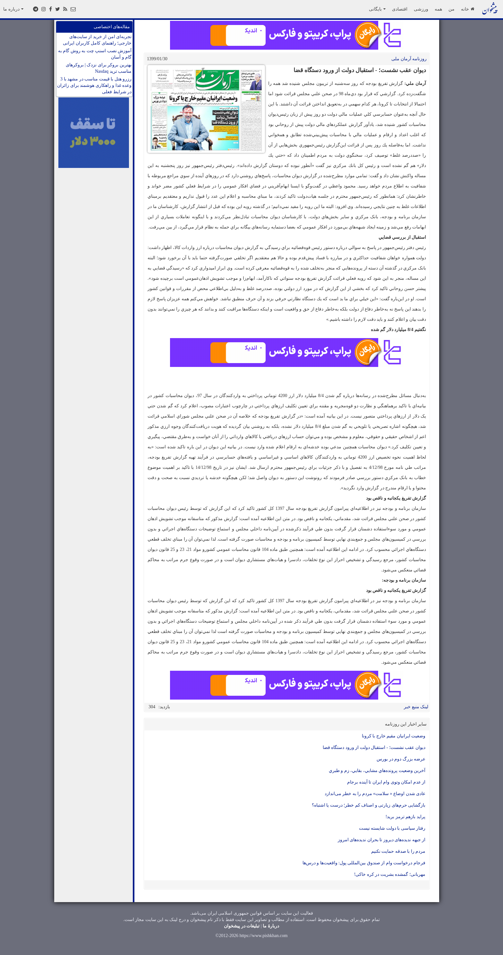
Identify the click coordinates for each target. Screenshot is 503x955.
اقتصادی (399, 9)
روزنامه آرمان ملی (409, 58)
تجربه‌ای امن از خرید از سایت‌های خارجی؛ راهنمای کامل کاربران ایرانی (97, 40)
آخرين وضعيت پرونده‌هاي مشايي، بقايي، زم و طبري (377, 770)
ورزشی (421, 9)
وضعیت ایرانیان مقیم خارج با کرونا (394, 736)
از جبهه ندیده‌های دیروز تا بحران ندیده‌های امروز (382, 839)
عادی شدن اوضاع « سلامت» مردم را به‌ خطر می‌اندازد (375, 793)
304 (152, 706)
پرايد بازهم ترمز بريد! (405, 816)
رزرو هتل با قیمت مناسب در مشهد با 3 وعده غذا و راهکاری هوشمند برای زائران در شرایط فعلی (94, 85)
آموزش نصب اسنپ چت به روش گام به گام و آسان (95, 54)
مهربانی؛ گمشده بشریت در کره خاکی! (389, 874)
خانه (467, 9)
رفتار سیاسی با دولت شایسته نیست (392, 828)
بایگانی (377, 9)
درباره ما (13, 9)
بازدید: (164, 706)
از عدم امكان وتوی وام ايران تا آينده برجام (386, 782)
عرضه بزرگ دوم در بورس (401, 759)
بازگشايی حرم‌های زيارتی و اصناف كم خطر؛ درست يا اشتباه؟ (369, 805)
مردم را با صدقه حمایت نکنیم (398, 851)
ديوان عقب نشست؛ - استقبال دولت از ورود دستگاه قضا (374, 747)
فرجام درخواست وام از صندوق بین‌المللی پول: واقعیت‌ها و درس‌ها (364, 862)
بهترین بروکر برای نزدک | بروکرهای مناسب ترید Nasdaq (99, 68)
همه (438, 9)
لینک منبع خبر (416, 706)
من (451, 9)
